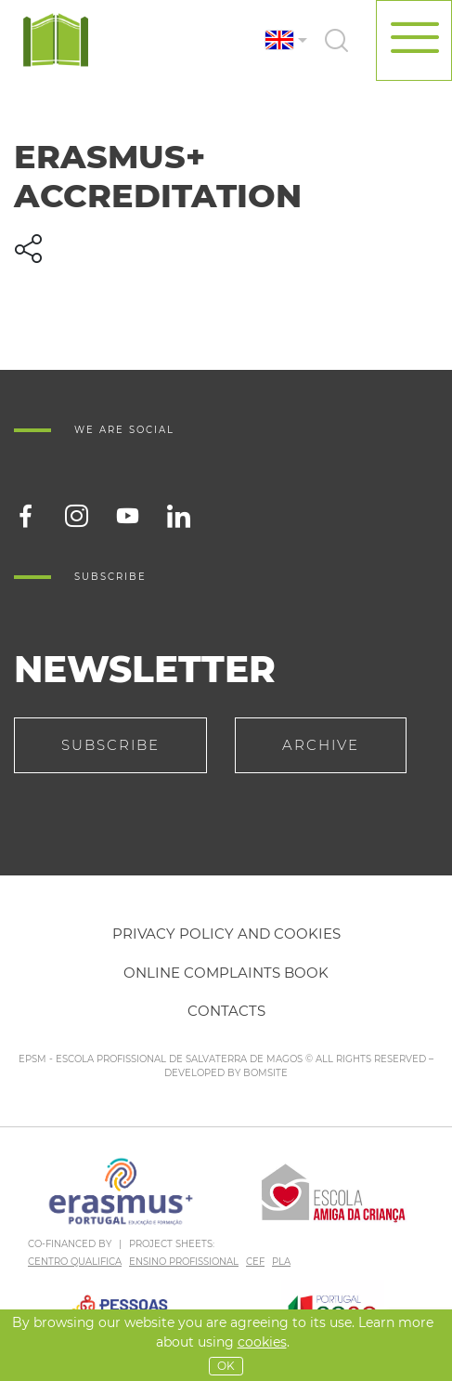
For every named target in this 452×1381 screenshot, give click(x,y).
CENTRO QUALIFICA (75, 1262)
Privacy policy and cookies (226, 933)
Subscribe (110, 745)
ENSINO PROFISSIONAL (184, 1262)
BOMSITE (265, 1073)
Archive (320, 745)
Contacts (226, 1010)
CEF (255, 1262)
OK (226, 1366)
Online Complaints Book (226, 972)
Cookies (262, 1342)
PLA (281, 1262)
